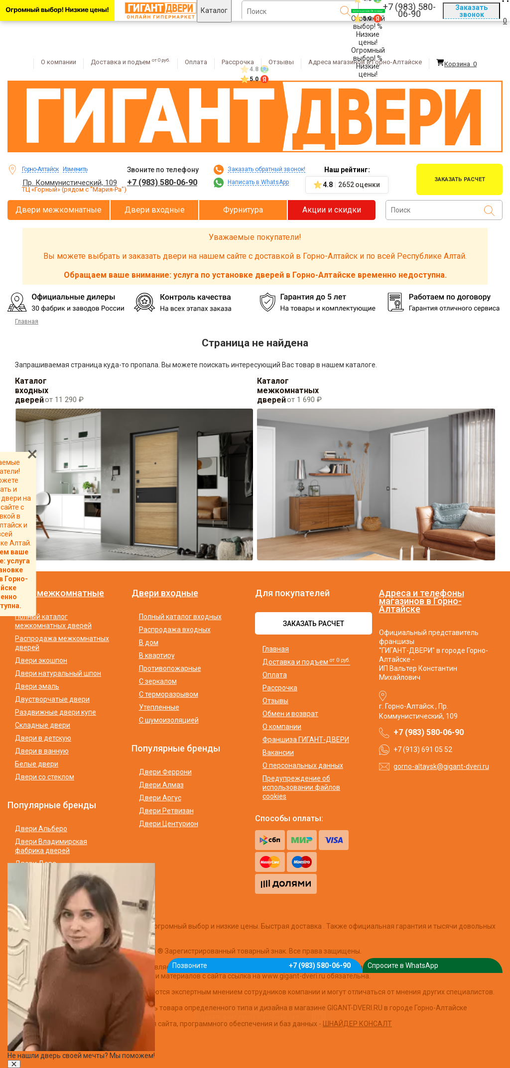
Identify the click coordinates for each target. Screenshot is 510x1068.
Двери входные (155, 209)
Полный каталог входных (180, 617)
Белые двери (36, 764)
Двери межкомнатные (58, 209)
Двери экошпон (41, 660)
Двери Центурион (168, 824)
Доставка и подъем (130, 62)
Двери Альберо (41, 829)
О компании (58, 62)
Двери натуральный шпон (58, 673)
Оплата (196, 62)
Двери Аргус (160, 798)
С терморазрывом (168, 694)
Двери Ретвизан (166, 811)
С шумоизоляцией (169, 720)
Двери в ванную (42, 751)
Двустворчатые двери (52, 699)
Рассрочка (238, 62)
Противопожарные (170, 668)
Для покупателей (292, 593)
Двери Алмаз (161, 785)
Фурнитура (243, 209)
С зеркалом (158, 681)
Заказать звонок (471, 10)
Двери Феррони (165, 772)
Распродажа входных (175, 630)
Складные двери (42, 725)
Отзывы (281, 62)
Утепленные (159, 707)
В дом (148, 642)
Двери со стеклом (44, 777)
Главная (275, 649)
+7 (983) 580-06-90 (162, 182)
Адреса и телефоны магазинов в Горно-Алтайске (421, 601)
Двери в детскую (43, 738)
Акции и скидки (331, 209)
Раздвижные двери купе (55, 712)
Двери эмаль (37, 686)
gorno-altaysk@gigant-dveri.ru (441, 766)
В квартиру (157, 655)
